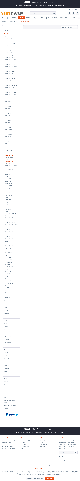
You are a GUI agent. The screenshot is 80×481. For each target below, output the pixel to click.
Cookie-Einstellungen (40, 468)
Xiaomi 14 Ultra (9, 153)
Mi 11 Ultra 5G (9, 267)
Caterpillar (7, 359)
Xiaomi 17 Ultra (9, 38)
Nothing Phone (8, 336)
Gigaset (6, 310)
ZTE (5, 397)
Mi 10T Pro (8, 274)
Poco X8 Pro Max (9, 122)
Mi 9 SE (7, 292)
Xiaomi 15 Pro (9, 155)
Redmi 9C (7, 295)
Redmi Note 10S (9, 229)
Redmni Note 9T (9, 234)
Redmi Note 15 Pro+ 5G (11, 97)
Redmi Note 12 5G (10, 57)
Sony (5, 304)
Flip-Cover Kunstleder (10, 405)
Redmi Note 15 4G (10, 87)
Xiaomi (6, 33)
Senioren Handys (8, 342)
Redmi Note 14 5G (10, 73)
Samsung (6, 30)
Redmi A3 (7, 174)
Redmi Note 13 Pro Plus (11, 66)
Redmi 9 (7, 241)
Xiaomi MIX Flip (9, 55)
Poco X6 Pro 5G (9, 111)
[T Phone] (73, 17)
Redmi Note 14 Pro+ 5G (11, 85)
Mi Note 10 (8, 281)
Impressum (43, 446)
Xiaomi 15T (8, 48)
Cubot (5, 355)
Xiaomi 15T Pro (9, 50)
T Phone (6, 323)
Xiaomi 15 (7, 45)
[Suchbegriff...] (43, 13)
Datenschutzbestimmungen (66, 458)
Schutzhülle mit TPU (11, 161)
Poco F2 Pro (8, 257)
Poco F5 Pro (8, 101)
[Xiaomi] (21, 17)
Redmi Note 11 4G (10, 220)
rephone (6, 339)
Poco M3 (7, 255)
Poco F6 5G (8, 104)
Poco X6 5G (8, 113)
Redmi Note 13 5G (10, 64)
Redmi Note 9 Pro (9, 236)
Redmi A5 (7, 176)
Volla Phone (7, 368)
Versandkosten (36, 465)
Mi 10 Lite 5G (8, 278)
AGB (22, 448)
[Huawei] (40, 17)
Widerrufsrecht (25, 446)
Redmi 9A (7, 297)
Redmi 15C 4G (8, 183)
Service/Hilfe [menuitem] (73, 9)
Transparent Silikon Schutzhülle (9, 401)
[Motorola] (54, 17)
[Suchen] (54, 13)
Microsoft (6, 391)
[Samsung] (14, 17)
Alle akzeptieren (38, 478)
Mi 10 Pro (7, 288)
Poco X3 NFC (8, 253)
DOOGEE (6, 365)
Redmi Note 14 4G (10, 71)
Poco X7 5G (8, 115)
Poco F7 (7, 125)
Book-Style (8, 163)
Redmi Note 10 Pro (10, 231)
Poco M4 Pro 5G (9, 248)
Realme (6, 381)
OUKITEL (6, 362)
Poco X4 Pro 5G (9, 246)
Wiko (5, 384)
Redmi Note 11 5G (10, 222)
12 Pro (6, 207)
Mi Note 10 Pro (9, 260)
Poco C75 (7, 143)
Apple (5, 27)
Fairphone (7, 333)
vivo (5, 388)
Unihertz (6, 375)
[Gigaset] (47, 17)
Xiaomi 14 (7, 148)
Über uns (42, 442)
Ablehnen (29, 478)
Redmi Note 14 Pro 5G (11, 78)
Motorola (6, 313)
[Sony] (34, 17)
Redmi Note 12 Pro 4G (11, 62)
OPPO (5, 378)
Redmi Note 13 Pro (10, 69)
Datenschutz (43, 444)
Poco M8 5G (8, 136)
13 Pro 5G (7, 193)
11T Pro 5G (8, 209)
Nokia (5, 317)
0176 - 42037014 (8, 447)
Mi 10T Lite (8, 271)
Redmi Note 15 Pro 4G (11, 92)
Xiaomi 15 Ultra (9, 52)
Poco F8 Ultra (8, 134)
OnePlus (6, 326)
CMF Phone (7, 352)
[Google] (28, 17)
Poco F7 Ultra (8, 129)
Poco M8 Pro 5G (9, 139)
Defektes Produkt (25, 441)
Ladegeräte (7, 408)
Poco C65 (7, 141)
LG (4, 349)
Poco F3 (7, 250)
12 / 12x (7, 204)
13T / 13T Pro (8, 195)
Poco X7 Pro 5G (9, 118)
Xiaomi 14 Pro (8, 150)
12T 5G (7, 197)
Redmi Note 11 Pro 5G (11, 224)
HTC (5, 394)
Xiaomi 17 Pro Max (10, 43)
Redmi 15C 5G (8, 186)
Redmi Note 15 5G (10, 90)
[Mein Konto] (73, 13)
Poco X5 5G (8, 108)
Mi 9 (6, 290)
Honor (5, 346)
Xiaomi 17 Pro (8, 41)
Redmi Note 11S (9, 217)
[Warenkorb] (77, 13)
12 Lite (6, 202)
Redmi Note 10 (9, 227)
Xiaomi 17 (7, 36)
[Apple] (7, 17)
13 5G (6, 190)
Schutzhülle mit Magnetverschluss (10, 158)
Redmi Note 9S (9, 238)
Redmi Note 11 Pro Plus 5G (11, 214)
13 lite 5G (7, 188)
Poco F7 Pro (8, 127)
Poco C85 (7, 146)
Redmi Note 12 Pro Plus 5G (11, 166)
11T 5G (7, 211)
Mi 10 (6, 285)
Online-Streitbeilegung (46, 441)
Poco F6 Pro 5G (9, 106)
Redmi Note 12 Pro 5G (11, 59)
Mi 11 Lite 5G (8, 262)
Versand (23, 444)
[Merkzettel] (69, 13)
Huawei (6, 307)
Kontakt (23, 442)
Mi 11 (6, 269)
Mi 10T (7, 276)
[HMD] (67, 17)
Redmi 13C (8, 179)
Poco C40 (7, 243)
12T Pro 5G (8, 200)
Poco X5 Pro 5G (9, 169)
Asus (5, 371)
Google (6, 301)
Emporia (6, 330)
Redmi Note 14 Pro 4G (11, 76)
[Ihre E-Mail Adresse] (66, 452)
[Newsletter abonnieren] (76, 452)
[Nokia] (61, 17)
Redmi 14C (8, 181)
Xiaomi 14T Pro (9, 83)
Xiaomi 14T (8, 80)
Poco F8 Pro (8, 132)
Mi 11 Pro (7, 264)
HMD (5, 320)
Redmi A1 (7, 172)
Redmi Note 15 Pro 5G (11, 94)
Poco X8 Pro (8, 120)
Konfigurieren (49, 478)
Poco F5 (7, 99)
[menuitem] (43, 13)
